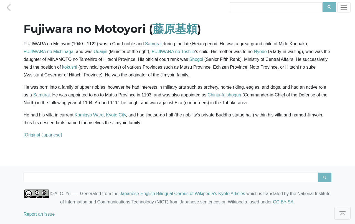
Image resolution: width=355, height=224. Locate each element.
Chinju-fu (216, 95)
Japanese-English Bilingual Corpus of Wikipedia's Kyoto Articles (182, 193)
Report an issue (39, 214)
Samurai (153, 43)
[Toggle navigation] (344, 7)
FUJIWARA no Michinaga (48, 51)
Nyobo (260, 51)
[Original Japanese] (43, 135)
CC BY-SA (283, 202)
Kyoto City (116, 115)
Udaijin (100, 51)
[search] (275, 7)
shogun (234, 95)
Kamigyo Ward (89, 115)
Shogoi (196, 59)
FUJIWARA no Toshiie (173, 51)
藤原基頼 (175, 29)
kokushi (69, 67)
